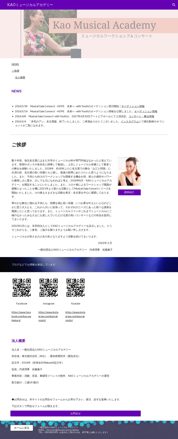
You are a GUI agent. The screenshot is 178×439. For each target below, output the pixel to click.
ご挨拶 (15, 70)
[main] (89, 91)
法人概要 (20, 77)
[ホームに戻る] (21, 428)
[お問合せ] (75, 413)
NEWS (15, 64)
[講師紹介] (129, 192)
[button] (174, 5)
